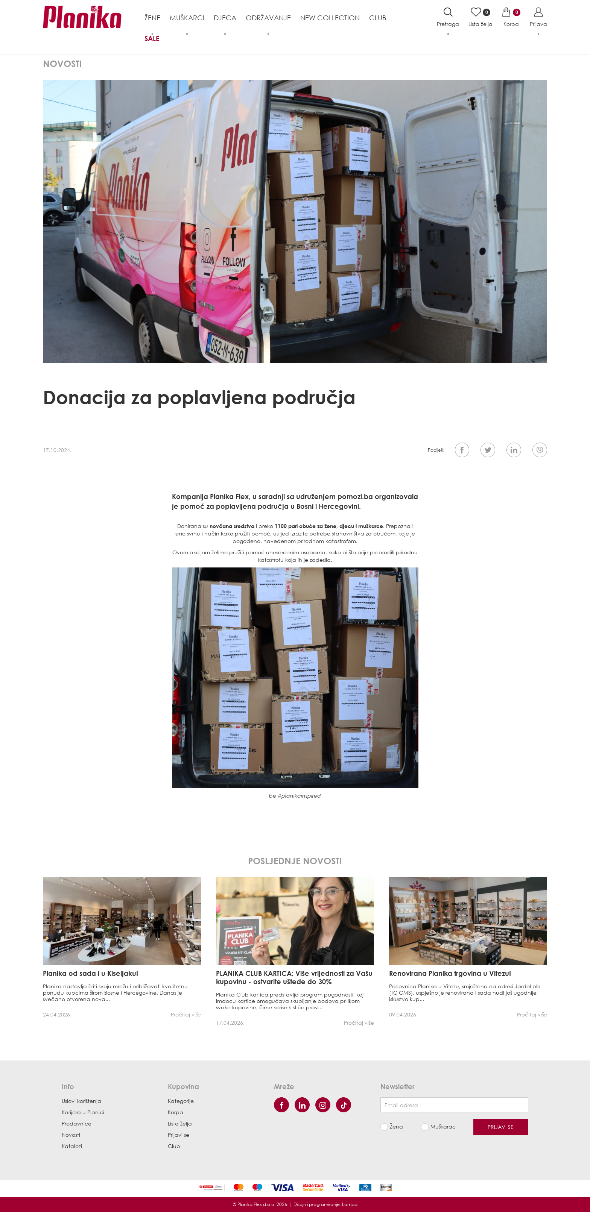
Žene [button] (152, 18)
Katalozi (72, 1146)
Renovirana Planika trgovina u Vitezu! (450, 973)
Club (377, 18)
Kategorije (181, 1101)
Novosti (71, 1135)
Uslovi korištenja (81, 1101)
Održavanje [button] (268, 18)
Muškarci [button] (187, 18)
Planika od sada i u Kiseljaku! (90, 973)
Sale (151, 38)
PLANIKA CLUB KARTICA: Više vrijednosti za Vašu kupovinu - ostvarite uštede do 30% (294, 977)
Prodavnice (76, 1123)
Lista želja (180, 1123)
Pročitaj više (186, 1014)
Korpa (175, 1112)
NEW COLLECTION (330, 18)
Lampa (349, 1204)
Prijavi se (178, 1135)
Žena (396, 1127)
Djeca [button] (225, 18)
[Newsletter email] (454, 1104)
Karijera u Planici (83, 1112)
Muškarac (443, 1127)
